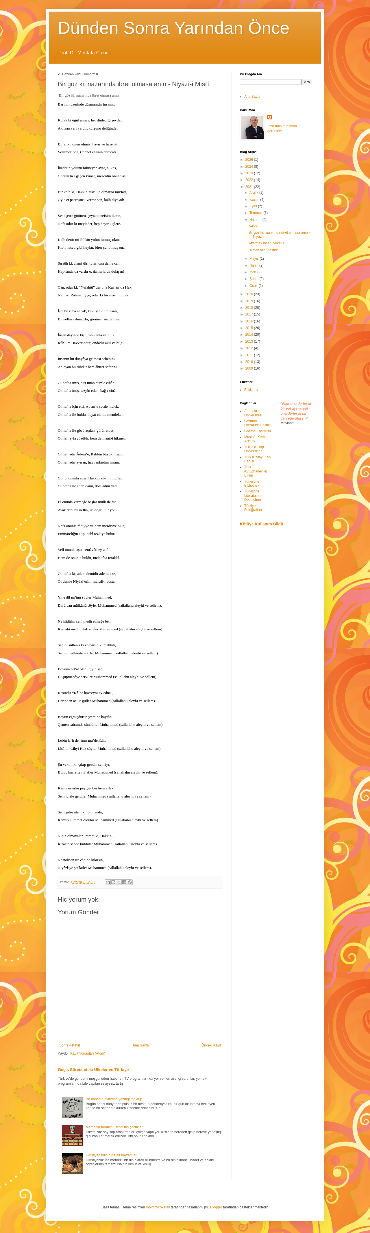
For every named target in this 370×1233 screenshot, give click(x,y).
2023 (249, 173)
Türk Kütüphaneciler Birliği (255, 471)
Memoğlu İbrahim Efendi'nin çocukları (115, 1127)
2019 (249, 301)
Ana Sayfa (141, 1045)
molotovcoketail (158, 1207)
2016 (249, 321)
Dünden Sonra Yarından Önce (174, 28)
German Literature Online (257, 423)
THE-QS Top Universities (254, 449)
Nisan (254, 265)
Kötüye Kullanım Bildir (261, 524)
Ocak (253, 286)
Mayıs (254, 258)
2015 (249, 328)
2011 (249, 355)
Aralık (254, 193)
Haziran (255, 220)
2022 (249, 180)
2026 (249, 160)
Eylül (253, 206)
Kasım (254, 199)
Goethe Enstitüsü (257, 431)
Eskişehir (251, 390)
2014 (249, 335)
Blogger (216, 1207)
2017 (249, 314)
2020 (249, 294)
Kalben (254, 226)
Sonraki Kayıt (69, 1045)
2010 (249, 362)
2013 (249, 341)
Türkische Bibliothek (251, 483)
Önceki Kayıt (211, 1045)
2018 (249, 308)
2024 (249, 167)
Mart (253, 272)
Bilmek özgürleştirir (263, 250)
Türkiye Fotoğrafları (253, 508)
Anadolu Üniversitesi (253, 413)
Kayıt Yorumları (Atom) (87, 1053)
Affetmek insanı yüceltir (266, 243)
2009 (249, 368)
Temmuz (256, 213)
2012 (249, 348)
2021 (249, 187)
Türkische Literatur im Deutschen (253, 495)
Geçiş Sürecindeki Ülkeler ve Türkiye (93, 1069)
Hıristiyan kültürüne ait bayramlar (111, 1155)
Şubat (254, 279)
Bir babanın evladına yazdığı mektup (114, 1099)
